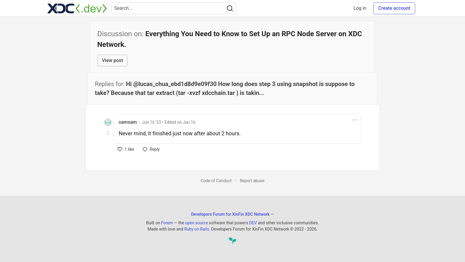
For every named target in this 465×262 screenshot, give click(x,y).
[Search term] (174, 8)
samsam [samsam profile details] (128, 122)
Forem (167, 222)
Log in (359, 8)
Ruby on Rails (196, 229)
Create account (394, 8)
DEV (253, 222)
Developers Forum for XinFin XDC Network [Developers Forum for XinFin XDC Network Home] (230, 214)
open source (196, 222)
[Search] (230, 8)
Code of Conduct (216, 180)
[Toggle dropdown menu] (354, 120)
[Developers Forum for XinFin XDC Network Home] (77, 8)
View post (112, 60)
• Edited (168, 122)
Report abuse (252, 180)
